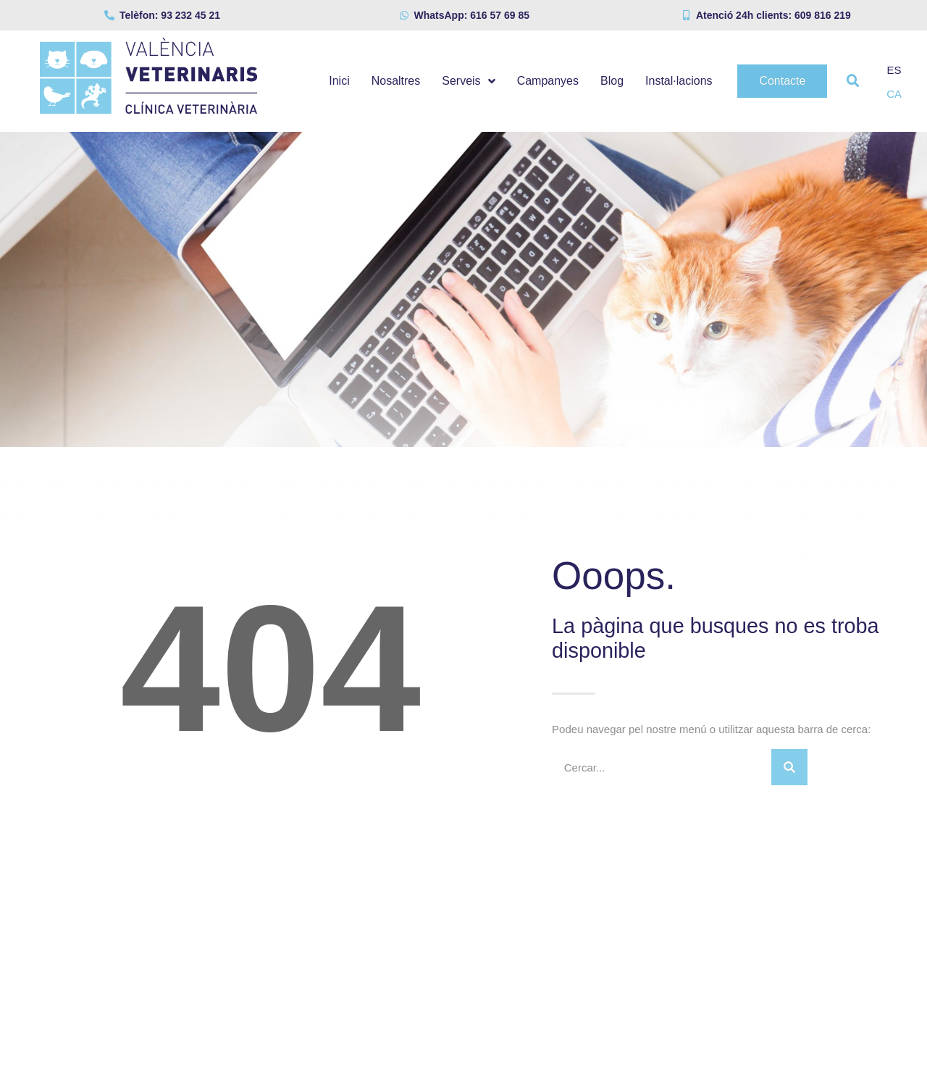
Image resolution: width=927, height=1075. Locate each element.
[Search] (789, 767)
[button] (853, 81)
